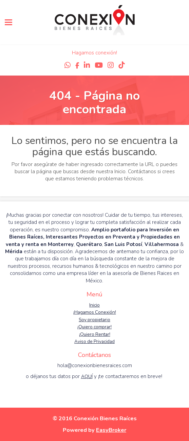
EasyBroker (111, 430)
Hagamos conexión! (94, 52)
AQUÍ (87, 376)
